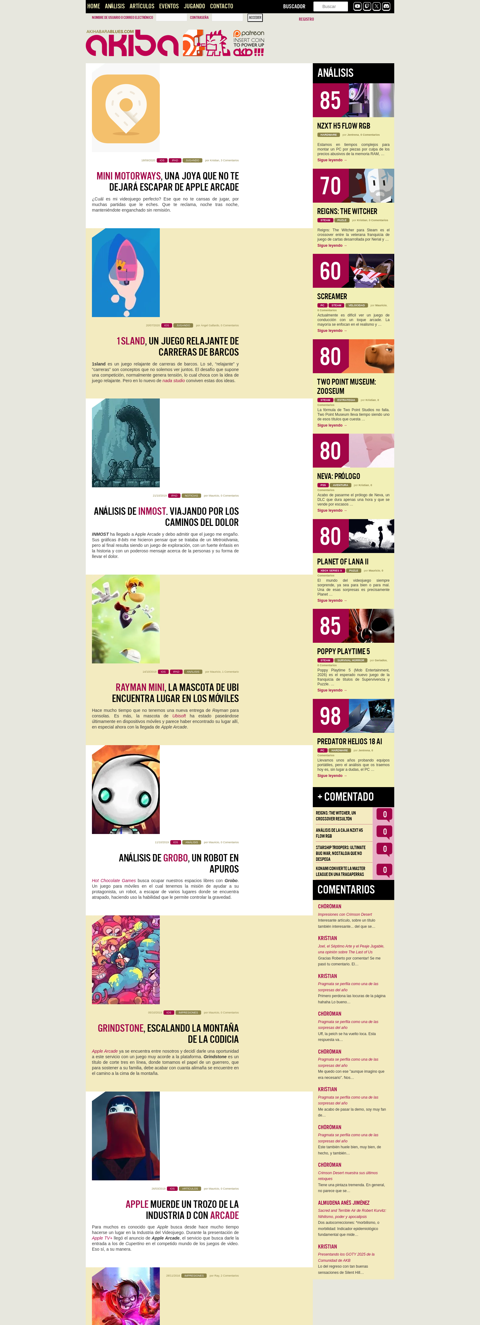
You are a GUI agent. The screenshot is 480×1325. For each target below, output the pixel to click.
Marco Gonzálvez (220, 1226)
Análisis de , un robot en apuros (179, 448)
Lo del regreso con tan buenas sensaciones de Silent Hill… (343, 1269)
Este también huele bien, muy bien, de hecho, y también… (349, 1150)
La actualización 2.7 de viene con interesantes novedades (166, 1247)
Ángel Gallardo (210, 160)
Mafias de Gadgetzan (181, 750)
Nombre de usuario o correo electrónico (122, 17)
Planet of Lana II (343, 562)
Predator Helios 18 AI (349, 741)
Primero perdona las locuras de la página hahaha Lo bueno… (352, 999)
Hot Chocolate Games (114, 465)
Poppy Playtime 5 (343, 651)
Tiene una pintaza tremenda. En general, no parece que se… (351, 1188)
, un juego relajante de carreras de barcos (177, 182)
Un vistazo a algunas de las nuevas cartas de (168, 715)
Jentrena (353, 134)
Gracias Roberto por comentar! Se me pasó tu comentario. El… (349, 961)
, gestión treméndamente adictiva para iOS (172, 1159)
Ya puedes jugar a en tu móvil (177, 1070)
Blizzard (165, 1264)
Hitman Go (169, 915)
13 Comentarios (229, 1137)
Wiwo (215, 1048)
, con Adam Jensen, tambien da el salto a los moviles (170, 892)
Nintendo (106, 837)
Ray (216, 693)
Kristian (214, 71)
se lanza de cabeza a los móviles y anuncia (169, 803)
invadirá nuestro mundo (165, 975)
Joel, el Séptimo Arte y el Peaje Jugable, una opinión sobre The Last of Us (351, 949)
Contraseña (199, 17)
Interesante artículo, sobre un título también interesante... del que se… (346, 923)
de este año (169, 1176)
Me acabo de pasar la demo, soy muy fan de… (352, 1112)
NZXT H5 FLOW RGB (343, 126)
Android (146, 1092)
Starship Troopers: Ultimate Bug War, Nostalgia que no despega (341, 853)
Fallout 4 (169, 1181)
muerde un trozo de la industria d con (182, 626)
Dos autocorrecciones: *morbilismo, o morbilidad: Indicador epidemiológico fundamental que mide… (348, 1228)
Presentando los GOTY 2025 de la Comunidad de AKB (346, 1257)
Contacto (221, 6)
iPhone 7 (156, 820)
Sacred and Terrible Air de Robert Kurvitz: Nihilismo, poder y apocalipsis (352, 1213)
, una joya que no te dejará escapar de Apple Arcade (168, 93)
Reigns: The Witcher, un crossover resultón (336, 816)
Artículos (142, 6)
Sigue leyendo (332, 160)
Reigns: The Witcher (347, 211)
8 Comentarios (230, 782)
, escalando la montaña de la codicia (168, 537)
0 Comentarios (230, 160)
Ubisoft (179, 382)
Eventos (169, 6)
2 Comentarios (230, 693)
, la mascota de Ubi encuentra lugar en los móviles (175, 359)
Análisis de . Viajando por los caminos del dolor (166, 270)
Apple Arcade (105, 554)
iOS (130, 1092)
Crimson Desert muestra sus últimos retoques (348, 1176)
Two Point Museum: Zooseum (346, 386)
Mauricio (214, 249)
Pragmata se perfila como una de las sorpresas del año (348, 987)
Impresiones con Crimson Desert (345, 914)
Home (93, 6)
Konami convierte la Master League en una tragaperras (340, 871)
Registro (306, 19)
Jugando (194, 6)
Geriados (381, 660)
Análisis (115, 6)
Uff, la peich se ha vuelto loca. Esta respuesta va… (347, 1037)
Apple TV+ (102, 654)
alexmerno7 (212, 959)
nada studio (174, 215)
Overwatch (228, 1264)
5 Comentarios (230, 959)
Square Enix (131, 909)
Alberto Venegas (207, 1137)
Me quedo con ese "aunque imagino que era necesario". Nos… (351, 1074)
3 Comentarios (230, 71)
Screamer (332, 296)
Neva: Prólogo (338, 476)
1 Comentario (230, 338)
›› (166, 1316)
